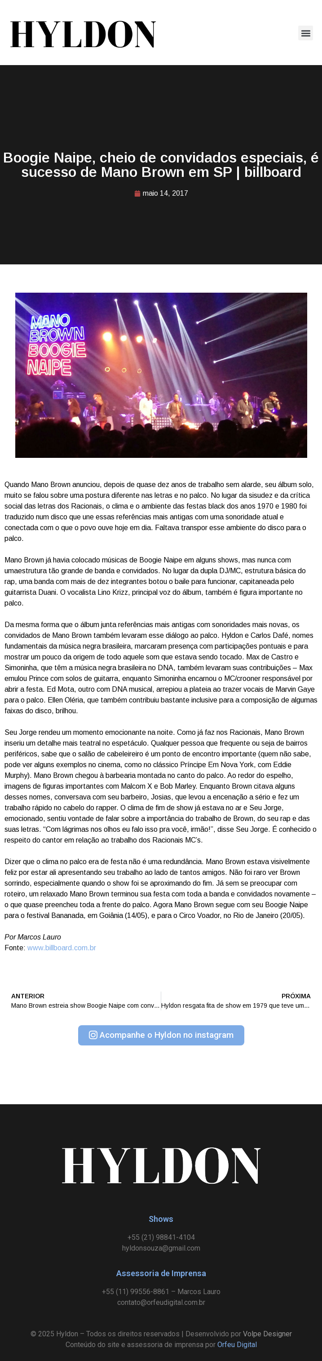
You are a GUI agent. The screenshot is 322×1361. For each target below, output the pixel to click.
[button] (305, 33)
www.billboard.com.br (61, 948)
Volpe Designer (267, 1334)
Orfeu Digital (237, 1344)
